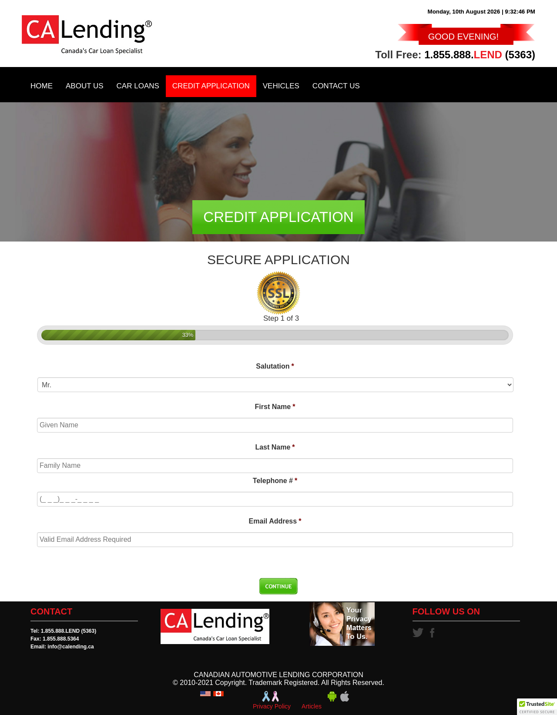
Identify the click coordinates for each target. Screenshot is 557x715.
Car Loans (138, 86)
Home (41, 86)
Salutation (275, 366)
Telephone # (275, 480)
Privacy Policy (272, 706)
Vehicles (281, 86)
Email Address (275, 521)
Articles (312, 706)
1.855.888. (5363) (479, 54)
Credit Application (211, 86)
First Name (275, 406)
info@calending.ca (70, 647)
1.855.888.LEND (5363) (68, 631)
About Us (85, 86)
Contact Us (336, 86)
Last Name (275, 447)
